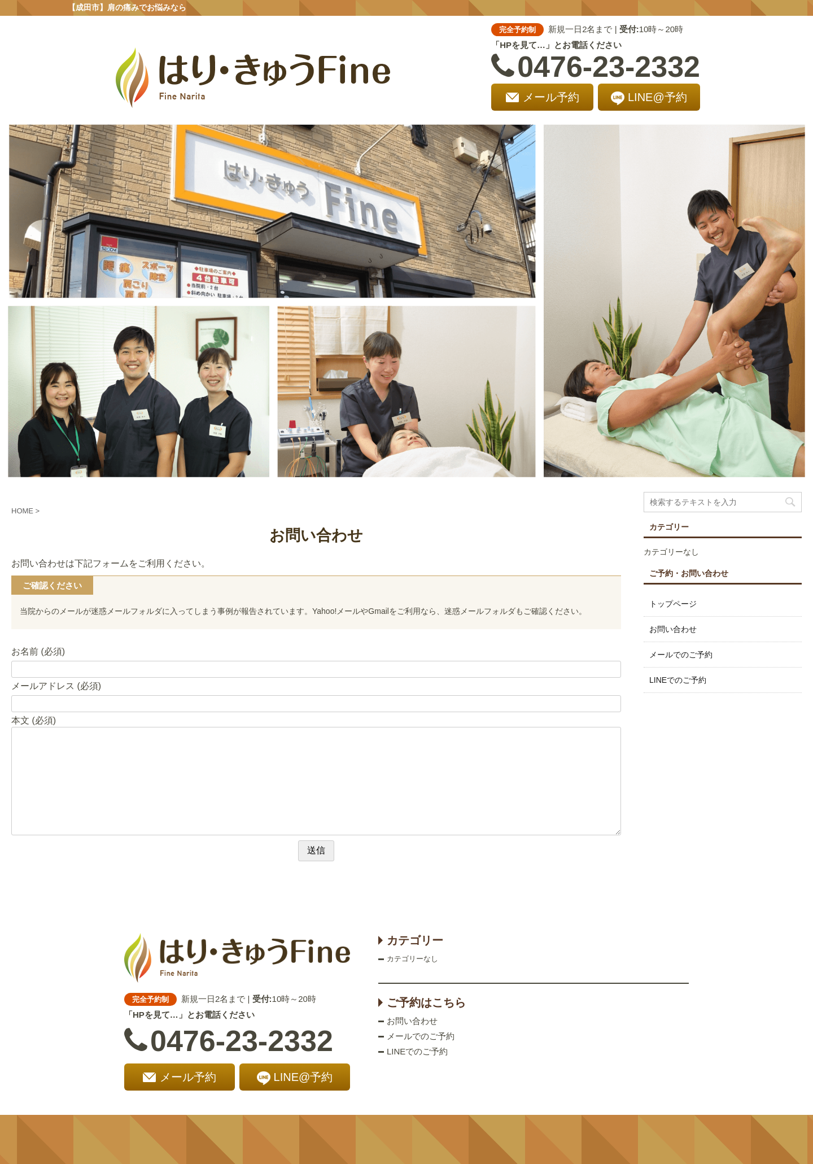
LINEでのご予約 (677, 680)
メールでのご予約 (681, 654)
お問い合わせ (673, 629)
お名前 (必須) (38, 651)
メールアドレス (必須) (56, 686)
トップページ (673, 603)
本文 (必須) (33, 720)
